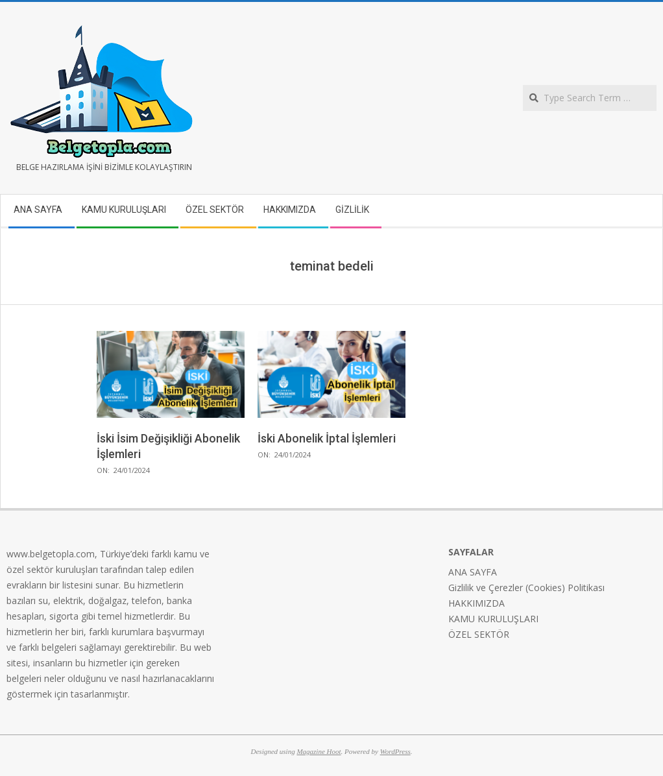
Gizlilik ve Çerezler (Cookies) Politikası (526, 587)
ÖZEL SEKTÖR (478, 634)
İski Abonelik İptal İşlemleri (327, 438)
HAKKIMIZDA (476, 603)
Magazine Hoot (318, 751)
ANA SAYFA (472, 572)
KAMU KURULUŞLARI (493, 618)
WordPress (395, 751)
